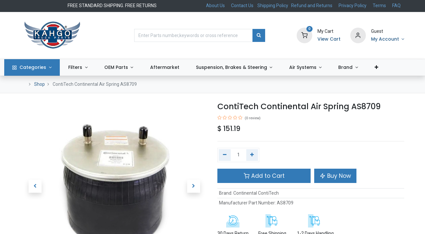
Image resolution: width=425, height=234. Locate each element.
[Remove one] (225, 155)
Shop (39, 84)
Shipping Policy (273, 5)
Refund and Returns (311, 5)
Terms (379, 5)
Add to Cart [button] (264, 176)
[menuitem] (181, 67)
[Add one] (252, 155)
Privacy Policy (353, 5)
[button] (393, 67)
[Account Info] (387, 39)
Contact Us (242, 5)
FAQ (396, 5)
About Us (215, 5)
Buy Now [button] (335, 176)
